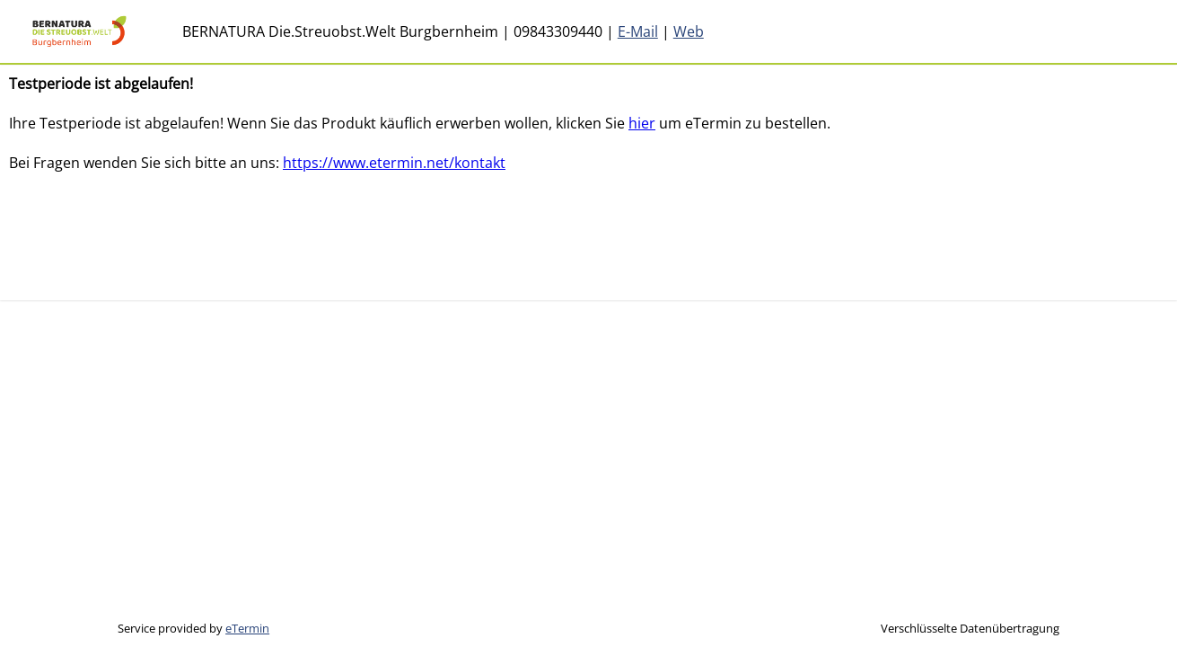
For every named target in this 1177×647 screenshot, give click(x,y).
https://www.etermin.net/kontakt (394, 163)
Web (688, 31)
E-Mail (638, 31)
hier (641, 123)
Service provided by (193, 628)
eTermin (247, 628)
